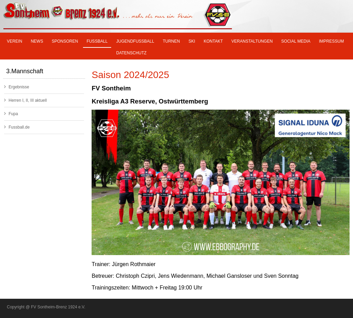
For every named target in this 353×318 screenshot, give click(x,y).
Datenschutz (131, 53)
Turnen (171, 41)
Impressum (331, 41)
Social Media (295, 41)
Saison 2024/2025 (130, 74)
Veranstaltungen (252, 41)
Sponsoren (65, 41)
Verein (14, 41)
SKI (191, 41)
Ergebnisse (16, 86)
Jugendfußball (135, 41)
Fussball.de (17, 127)
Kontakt (213, 41)
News (37, 41)
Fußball (96, 41)
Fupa (11, 113)
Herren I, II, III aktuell (25, 100)
